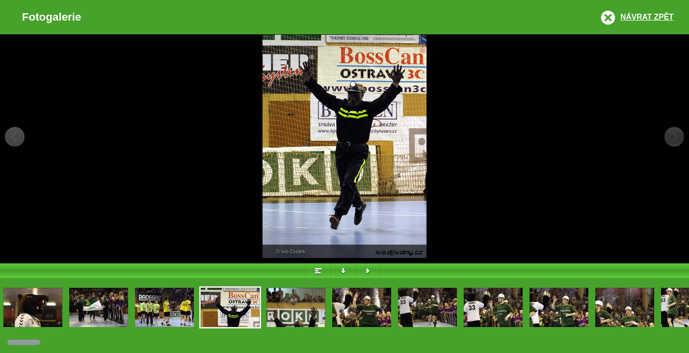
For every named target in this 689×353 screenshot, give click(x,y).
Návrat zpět (646, 17)
